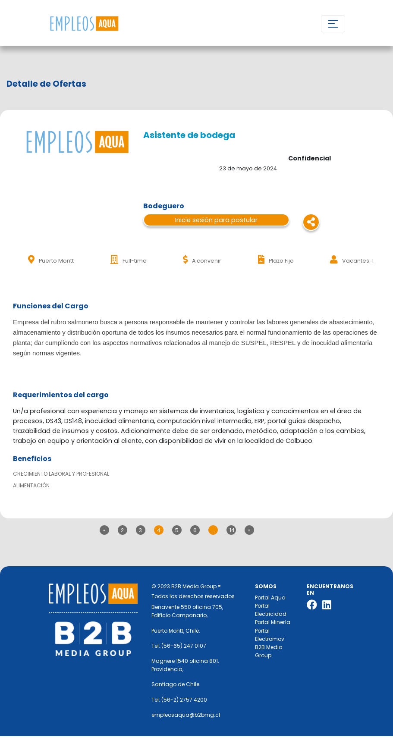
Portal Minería (272, 622)
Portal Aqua (270, 597)
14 (232, 530)
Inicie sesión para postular (216, 220)
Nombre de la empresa (83, 24)
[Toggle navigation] (333, 23)
